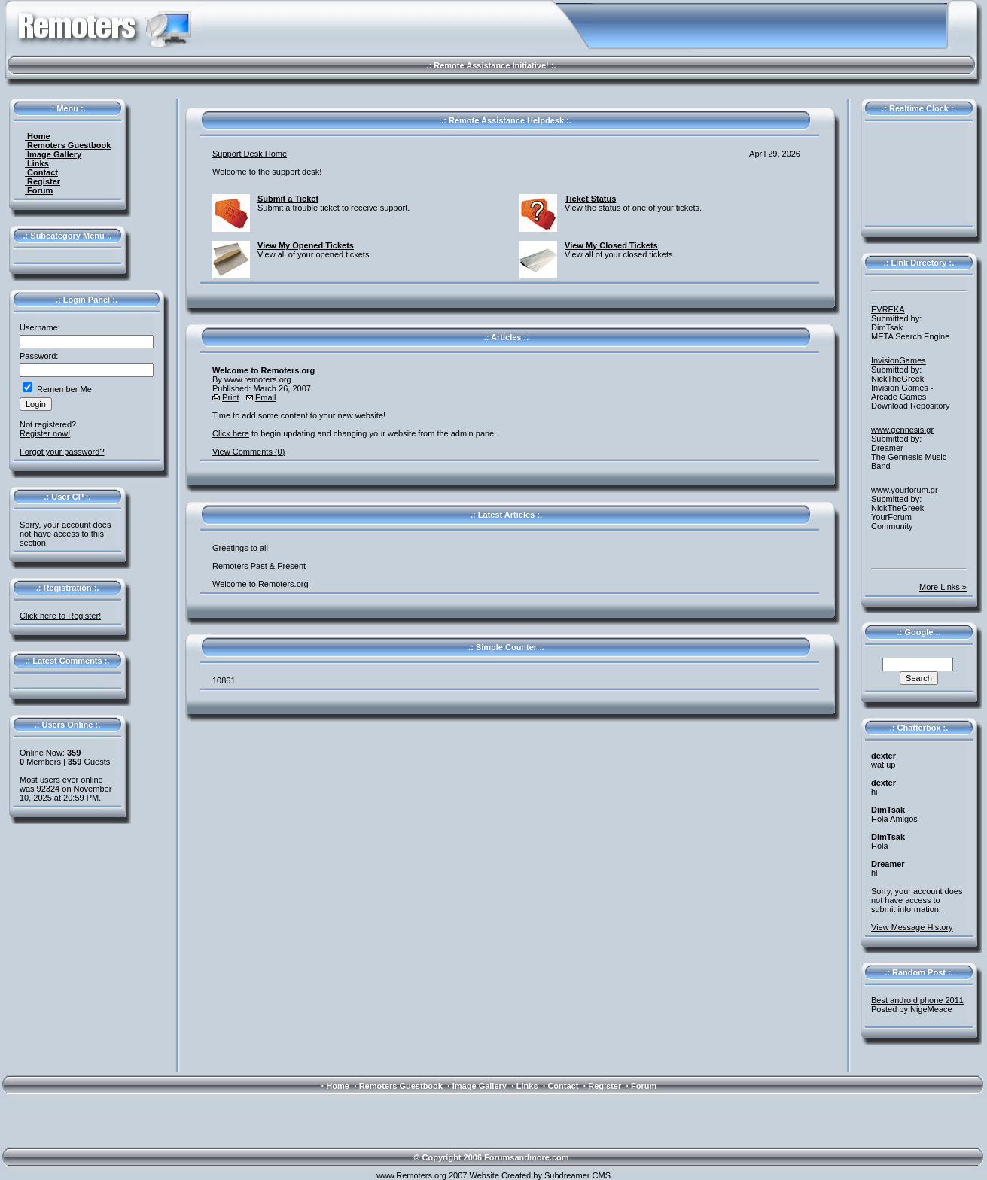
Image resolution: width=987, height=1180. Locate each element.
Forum (39, 190)
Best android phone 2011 (917, 1000)
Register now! (45, 433)
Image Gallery (53, 154)
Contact (41, 172)
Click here (230, 433)
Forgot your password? (62, 451)
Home (37, 136)
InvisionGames (898, 360)
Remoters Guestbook (68, 145)
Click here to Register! (60, 615)
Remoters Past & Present (259, 565)
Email (265, 397)
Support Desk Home (249, 153)
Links (37, 163)
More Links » (943, 587)
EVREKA (888, 309)
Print (230, 397)
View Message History (912, 927)
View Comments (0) (248, 451)
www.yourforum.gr (904, 489)
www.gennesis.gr (902, 429)
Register (42, 181)
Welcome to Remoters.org (260, 583)
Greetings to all (240, 547)
